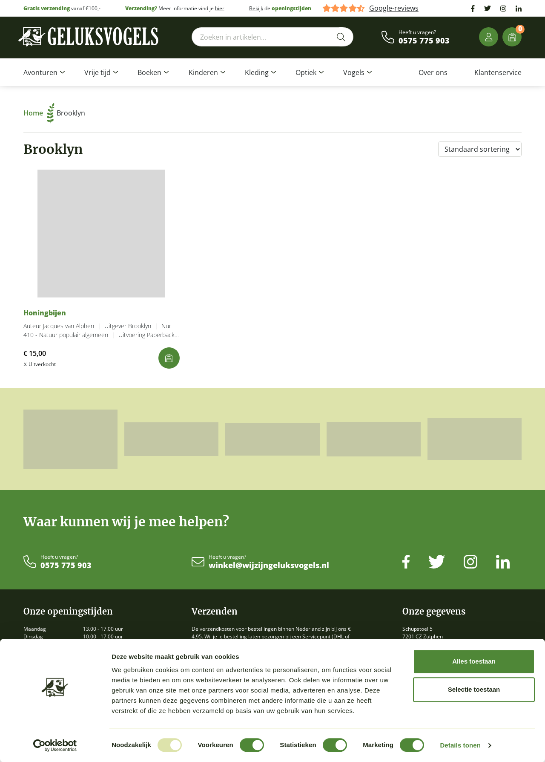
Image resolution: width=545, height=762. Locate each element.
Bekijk (256, 8)
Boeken (149, 72)
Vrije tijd (97, 72)
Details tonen (460, 745)
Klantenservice (498, 72)
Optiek (305, 72)
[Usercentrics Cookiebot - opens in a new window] (55, 745)
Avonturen (40, 72)
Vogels (353, 72)
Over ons (433, 72)
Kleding (257, 72)
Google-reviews (394, 8)
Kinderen (203, 72)
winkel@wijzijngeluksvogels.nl (269, 565)
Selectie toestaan (474, 689)
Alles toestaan (474, 661)
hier (219, 8)
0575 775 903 (424, 41)
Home (38, 113)
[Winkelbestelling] (480, 149)
